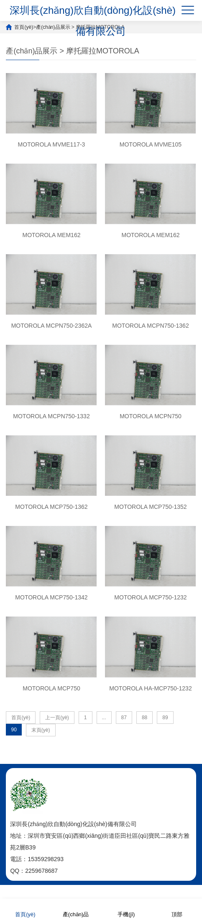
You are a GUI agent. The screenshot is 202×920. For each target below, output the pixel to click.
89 (165, 717)
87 (124, 717)
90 (13, 730)
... (104, 717)
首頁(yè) (23, 27)
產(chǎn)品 (76, 908)
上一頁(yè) (57, 717)
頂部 (176, 908)
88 (144, 717)
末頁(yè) (40, 730)
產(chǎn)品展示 (53, 27)
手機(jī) (126, 908)
